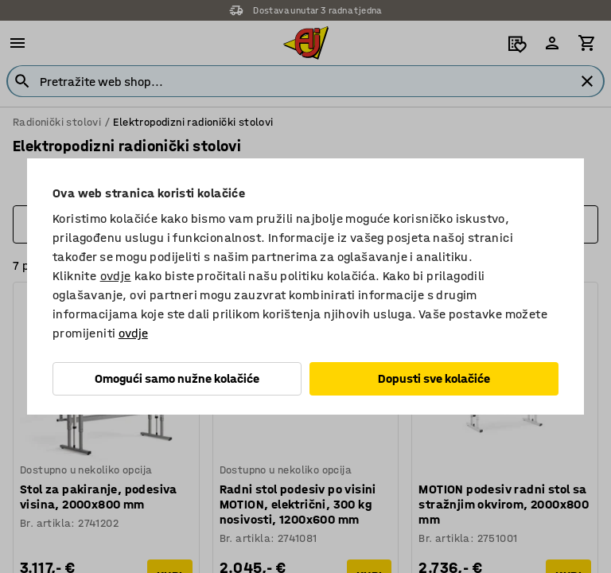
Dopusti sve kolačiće (434, 378)
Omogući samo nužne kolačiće (177, 378)
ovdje (115, 275)
